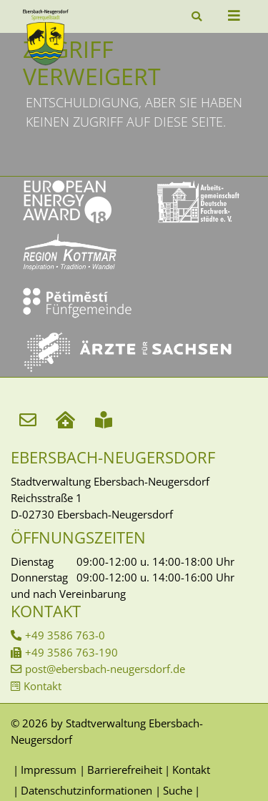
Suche (177, 790)
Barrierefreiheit (124, 769)
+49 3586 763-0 (65, 635)
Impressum (48, 769)
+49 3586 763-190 (71, 652)
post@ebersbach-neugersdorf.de (105, 669)
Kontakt (42, 686)
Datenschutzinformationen (86, 790)
